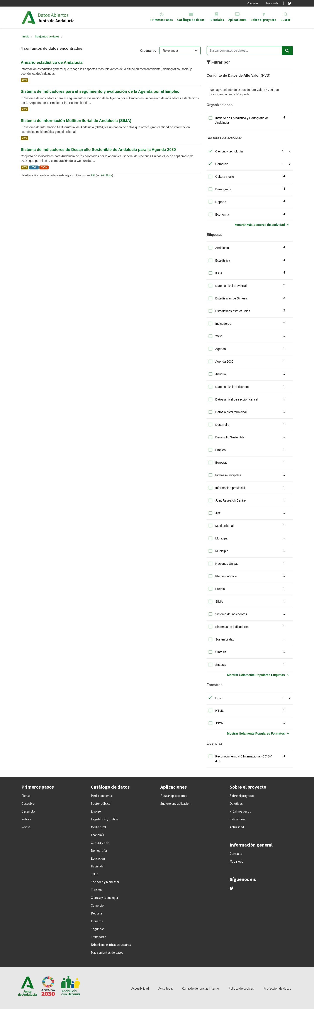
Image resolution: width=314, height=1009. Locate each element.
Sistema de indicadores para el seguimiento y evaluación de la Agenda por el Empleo (100, 91)
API (93, 175)
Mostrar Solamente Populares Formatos (256, 733)
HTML (34, 167)
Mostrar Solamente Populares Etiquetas (256, 675)
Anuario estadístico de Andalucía (51, 62)
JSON (44, 167)
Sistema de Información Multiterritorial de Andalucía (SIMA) (76, 120)
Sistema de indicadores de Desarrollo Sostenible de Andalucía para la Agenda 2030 (98, 149)
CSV (24, 80)
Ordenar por (149, 50)
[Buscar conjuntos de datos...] (250, 50)
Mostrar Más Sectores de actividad (260, 224)
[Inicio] (25, 36)
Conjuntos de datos (47, 36)
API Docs (106, 175)
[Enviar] (287, 50)
